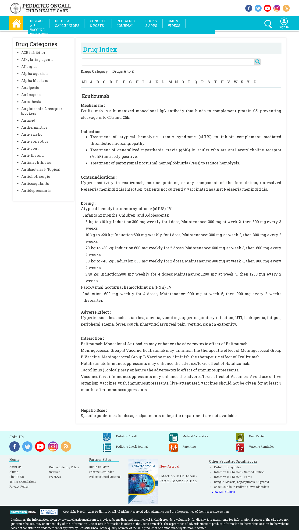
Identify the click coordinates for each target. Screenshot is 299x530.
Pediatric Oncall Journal (105, 477)
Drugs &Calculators (67, 23)
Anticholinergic (35, 176)
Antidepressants (36, 190)
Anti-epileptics (34, 141)
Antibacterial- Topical (41, 169)
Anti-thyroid (32, 155)
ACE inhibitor (33, 52)
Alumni (14, 472)
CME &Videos (174, 23)
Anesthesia (31, 101)
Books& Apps (151, 23)
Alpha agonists (35, 73)
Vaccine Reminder (101, 472)
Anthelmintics (34, 127)
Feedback (55, 477)
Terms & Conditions (22, 481)
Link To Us (16, 477)
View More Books (223, 492)
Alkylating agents (37, 59)
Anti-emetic (31, 134)
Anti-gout (30, 148)
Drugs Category (94, 71)
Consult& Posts (98, 23)
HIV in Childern (99, 467)
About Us (15, 467)
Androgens (31, 94)
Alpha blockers (34, 80)
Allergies (29, 66)
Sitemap (54, 472)
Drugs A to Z (123, 71)
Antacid (28, 120)
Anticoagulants (35, 183)
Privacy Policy (18, 486)
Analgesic (30, 87)
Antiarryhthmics (36, 162)
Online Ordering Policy (64, 467)
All (84, 82)
